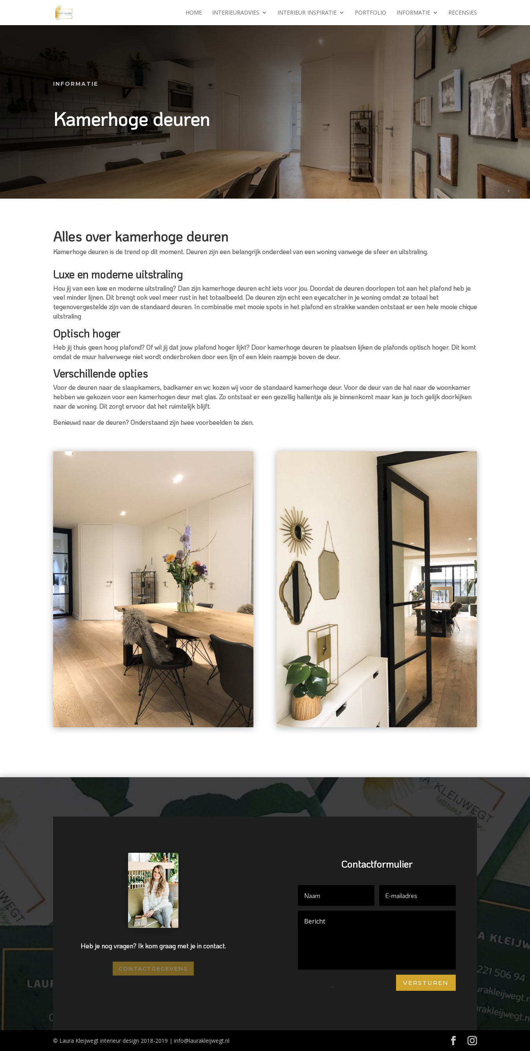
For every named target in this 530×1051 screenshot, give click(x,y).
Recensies (462, 13)
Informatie (413, 13)
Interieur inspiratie (307, 13)
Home (193, 13)
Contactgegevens (153, 968)
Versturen (426, 982)
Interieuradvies (235, 13)
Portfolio (370, 13)
